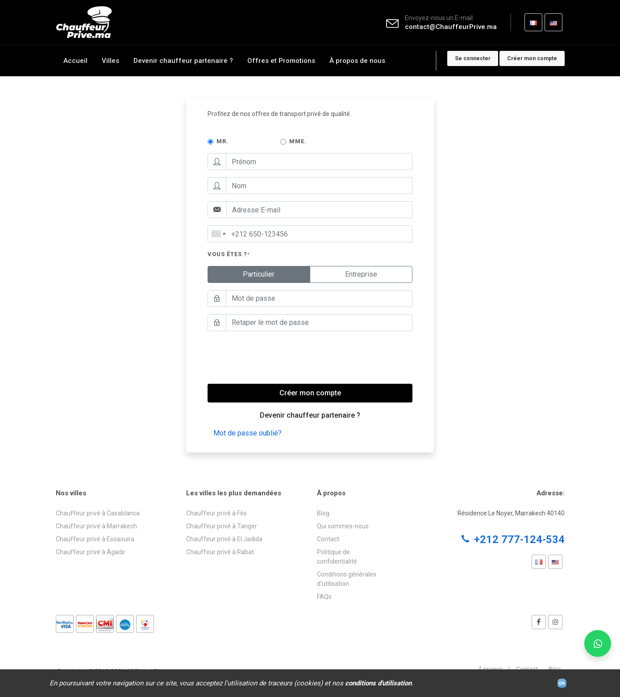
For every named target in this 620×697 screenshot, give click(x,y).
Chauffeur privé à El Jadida (224, 539)
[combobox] (218, 234)
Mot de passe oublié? (247, 433)
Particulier (259, 273)
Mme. (298, 141)
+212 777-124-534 (513, 539)
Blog (323, 513)
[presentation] (275, 355)
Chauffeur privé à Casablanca (98, 513)
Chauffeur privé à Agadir (90, 552)
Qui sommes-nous (343, 526)
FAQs (324, 596)
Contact (328, 539)
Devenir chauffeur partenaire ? (310, 415)
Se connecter (473, 58)
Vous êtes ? (229, 254)
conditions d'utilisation (378, 683)
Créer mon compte (532, 58)
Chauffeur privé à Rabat (220, 552)
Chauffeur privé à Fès (216, 513)
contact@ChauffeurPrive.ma (451, 27)
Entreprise (361, 273)
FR (533, 25)
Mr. (222, 141)
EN (553, 25)
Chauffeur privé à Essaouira (95, 539)
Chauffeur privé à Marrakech (96, 526)
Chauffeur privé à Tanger (221, 526)
